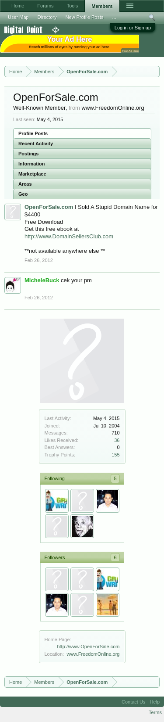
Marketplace (32, 173)
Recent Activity (35, 143)
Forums (45, 5)
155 (115, 454)
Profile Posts (33, 133)
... (114, 17)
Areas (25, 184)
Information (31, 163)
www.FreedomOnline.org (92, 654)
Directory (47, 17)
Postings (28, 153)
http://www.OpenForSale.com (88, 646)
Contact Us (133, 701)
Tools (72, 5)
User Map (18, 17)
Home (17, 5)
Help (155, 701)
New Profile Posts (85, 17)
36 (116, 440)
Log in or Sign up (133, 27)
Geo (23, 194)
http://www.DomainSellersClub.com (68, 236)
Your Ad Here (130, 50)
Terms (155, 712)
